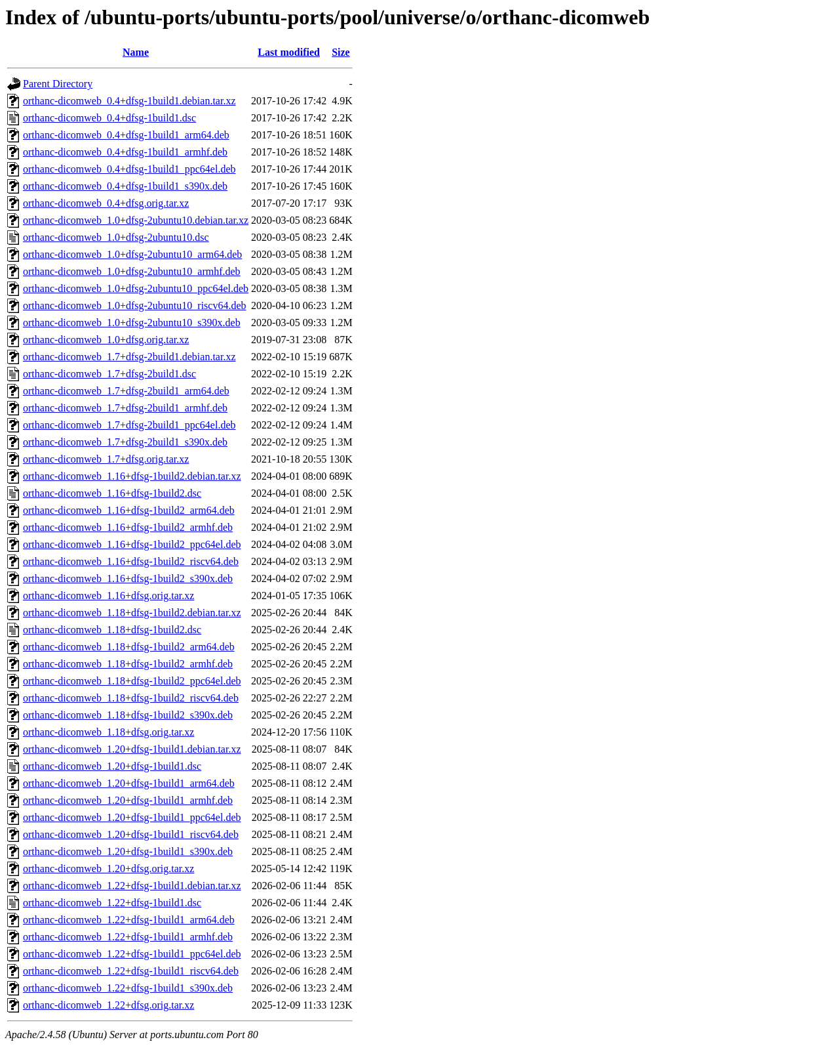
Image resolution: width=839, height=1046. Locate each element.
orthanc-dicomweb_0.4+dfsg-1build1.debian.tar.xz (129, 100)
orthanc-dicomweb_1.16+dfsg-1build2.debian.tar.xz (132, 476)
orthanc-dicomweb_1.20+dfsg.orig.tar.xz (108, 868)
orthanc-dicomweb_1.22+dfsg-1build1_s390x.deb (128, 988)
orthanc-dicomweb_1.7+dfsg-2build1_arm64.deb (126, 390)
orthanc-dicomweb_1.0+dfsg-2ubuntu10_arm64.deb (132, 254)
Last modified (289, 52)
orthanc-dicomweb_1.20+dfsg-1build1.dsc (112, 766)
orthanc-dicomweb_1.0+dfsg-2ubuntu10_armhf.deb (132, 271)
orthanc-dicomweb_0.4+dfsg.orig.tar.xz (106, 203)
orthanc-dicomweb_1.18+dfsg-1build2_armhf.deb (128, 663)
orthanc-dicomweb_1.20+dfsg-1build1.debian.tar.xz (132, 749)
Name (136, 52)
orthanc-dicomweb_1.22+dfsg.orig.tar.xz (108, 1005)
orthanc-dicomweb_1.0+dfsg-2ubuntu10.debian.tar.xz (135, 220)
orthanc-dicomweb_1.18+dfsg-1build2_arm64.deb (129, 646)
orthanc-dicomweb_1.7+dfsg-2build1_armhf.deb (125, 407)
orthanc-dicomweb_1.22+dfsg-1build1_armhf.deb (128, 936)
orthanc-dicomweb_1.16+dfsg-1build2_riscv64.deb (131, 561)
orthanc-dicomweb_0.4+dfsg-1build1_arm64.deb (126, 134)
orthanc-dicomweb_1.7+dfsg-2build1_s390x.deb (125, 442)
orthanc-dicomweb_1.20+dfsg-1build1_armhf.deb (128, 800)
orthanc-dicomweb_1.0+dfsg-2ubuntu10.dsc (116, 237)
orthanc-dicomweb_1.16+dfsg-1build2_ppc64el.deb (132, 544)
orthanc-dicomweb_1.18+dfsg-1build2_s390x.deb (128, 715)
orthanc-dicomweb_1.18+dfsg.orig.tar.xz (108, 732)
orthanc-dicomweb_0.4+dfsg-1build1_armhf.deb (125, 151)
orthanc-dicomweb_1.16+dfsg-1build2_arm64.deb (129, 510)
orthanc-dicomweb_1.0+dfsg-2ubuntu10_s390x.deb (132, 322)
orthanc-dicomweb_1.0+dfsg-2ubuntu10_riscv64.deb (134, 305)
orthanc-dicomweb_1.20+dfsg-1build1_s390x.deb (128, 851)
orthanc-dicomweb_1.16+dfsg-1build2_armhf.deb (128, 527)
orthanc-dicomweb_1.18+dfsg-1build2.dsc (112, 629)
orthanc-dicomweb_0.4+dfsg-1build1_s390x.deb (125, 186)
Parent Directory (57, 83)
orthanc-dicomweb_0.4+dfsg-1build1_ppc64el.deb (129, 169)
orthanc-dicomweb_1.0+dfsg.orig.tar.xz (106, 339)
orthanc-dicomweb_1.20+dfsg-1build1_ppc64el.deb (132, 817)
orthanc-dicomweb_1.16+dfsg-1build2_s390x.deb (128, 578)
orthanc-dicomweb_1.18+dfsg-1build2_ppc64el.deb (132, 680)
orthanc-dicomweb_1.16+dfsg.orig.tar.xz (108, 595)
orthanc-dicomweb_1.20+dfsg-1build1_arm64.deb (129, 783)
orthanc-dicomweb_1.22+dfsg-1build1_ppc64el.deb (132, 953)
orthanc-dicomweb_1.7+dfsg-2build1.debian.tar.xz (129, 356)
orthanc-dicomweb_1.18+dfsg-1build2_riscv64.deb (131, 697)
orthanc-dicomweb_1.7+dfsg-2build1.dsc (109, 373)
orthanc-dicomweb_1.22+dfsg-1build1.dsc (112, 902)
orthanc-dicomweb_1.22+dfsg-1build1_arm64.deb (129, 919)
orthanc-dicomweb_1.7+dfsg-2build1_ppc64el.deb (129, 424)
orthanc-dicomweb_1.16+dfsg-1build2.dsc (112, 493)
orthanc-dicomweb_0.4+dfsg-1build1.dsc (109, 117)
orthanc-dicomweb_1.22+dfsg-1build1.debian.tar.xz (132, 885)
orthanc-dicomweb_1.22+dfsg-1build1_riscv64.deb (131, 970)
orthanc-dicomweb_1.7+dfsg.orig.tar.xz (106, 459)
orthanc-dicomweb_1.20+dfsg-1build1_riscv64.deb (131, 834)
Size (341, 52)
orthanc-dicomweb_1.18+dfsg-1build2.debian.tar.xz (132, 612)
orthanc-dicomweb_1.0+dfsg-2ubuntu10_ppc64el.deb (135, 288)
